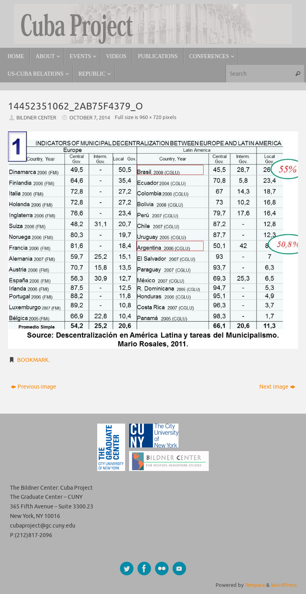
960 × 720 (150, 117)
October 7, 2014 (89, 118)
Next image (277, 386)
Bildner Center (36, 118)
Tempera (255, 585)
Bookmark (33, 360)
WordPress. (284, 585)
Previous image (33, 386)
